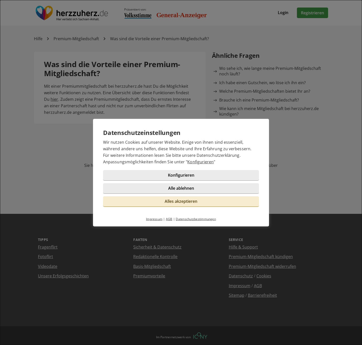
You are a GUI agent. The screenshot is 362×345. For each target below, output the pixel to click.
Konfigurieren (200, 162)
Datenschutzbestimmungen (196, 219)
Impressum (154, 219)
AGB (169, 219)
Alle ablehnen (181, 188)
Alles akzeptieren (181, 201)
